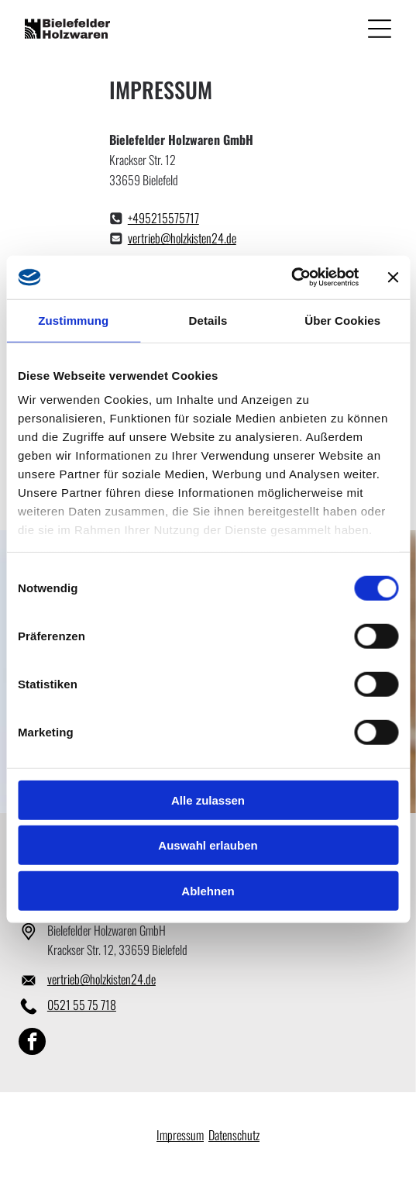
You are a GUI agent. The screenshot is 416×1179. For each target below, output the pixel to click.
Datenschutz (234, 1135)
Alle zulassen (208, 800)
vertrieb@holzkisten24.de (182, 238)
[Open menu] (379, 28)
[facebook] (32, 1043)
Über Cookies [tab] (342, 320)
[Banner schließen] (392, 277)
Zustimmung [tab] (73, 320)
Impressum (180, 1135)
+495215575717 (163, 218)
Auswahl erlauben (207, 845)
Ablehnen (207, 891)
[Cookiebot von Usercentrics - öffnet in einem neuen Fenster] (291, 277)
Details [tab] (208, 320)
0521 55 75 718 (81, 1004)
